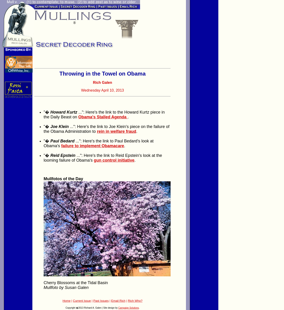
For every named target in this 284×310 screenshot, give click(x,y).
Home (66, 300)
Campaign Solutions (128, 308)
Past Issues (101, 300)
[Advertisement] (88, 59)
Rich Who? (135, 300)
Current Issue (82, 300)
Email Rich (118, 300)
